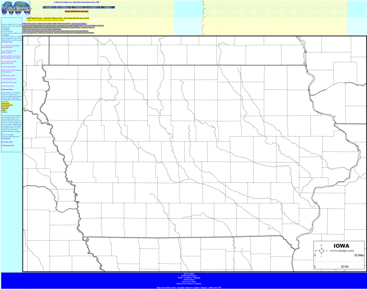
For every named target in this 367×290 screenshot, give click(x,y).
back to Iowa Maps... (79, 24)
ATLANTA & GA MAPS (8, 66)
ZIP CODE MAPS (7, 142)
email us (6, 35)
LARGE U (4, 56)
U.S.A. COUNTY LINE (8, 61)
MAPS (3, 47)
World (3, 110)
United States (5, 103)
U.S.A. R (4, 45)
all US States (5, 107)
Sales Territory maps (7, 63)
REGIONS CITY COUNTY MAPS (8, 51)
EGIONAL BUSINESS (13, 45)
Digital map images (7, 89)
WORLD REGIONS (7, 145)
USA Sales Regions (7, 105)
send (8, 38)
